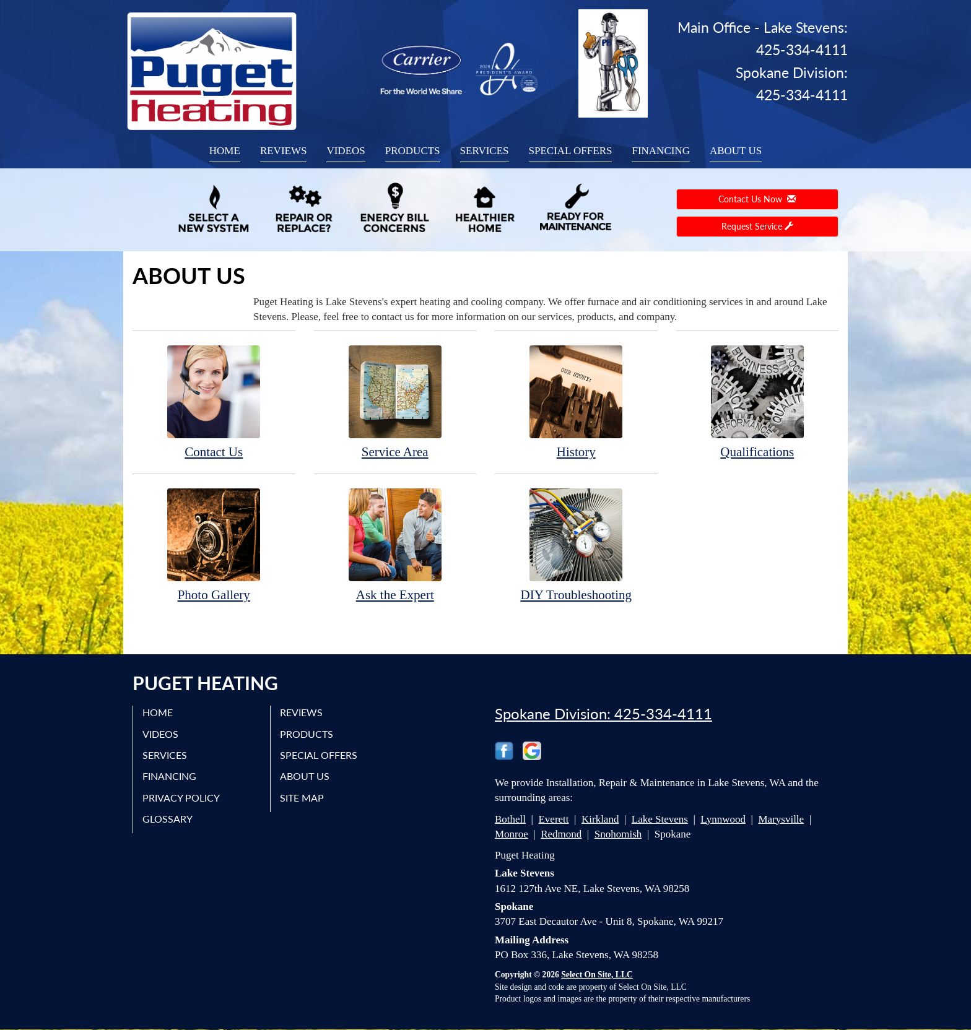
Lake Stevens (660, 819)
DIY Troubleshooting (576, 544)
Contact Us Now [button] (757, 199)
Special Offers (570, 151)
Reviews (283, 151)
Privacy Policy (181, 797)
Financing (661, 151)
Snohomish (618, 834)
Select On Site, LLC (597, 974)
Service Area (395, 401)
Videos (345, 151)
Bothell (510, 819)
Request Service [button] (757, 226)
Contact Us (214, 401)
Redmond (561, 834)
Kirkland (600, 819)
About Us (736, 151)
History (576, 401)
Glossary (167, 818)
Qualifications (757, 401)
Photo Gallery (214, 544)
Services (484, 151)
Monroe (511, 834)
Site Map (302, 797)
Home (224, 151)
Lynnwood (723, 819)
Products (412, 151)
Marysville (781, 819)
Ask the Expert (395, 544)
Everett (553, 819)
